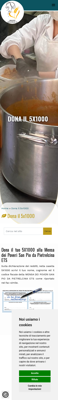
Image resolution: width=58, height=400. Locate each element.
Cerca (47, 231)
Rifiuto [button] (35, 379)
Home (5, 208)
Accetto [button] (35, 373)
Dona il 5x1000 (20, 208)
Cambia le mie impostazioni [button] (35, 387)
